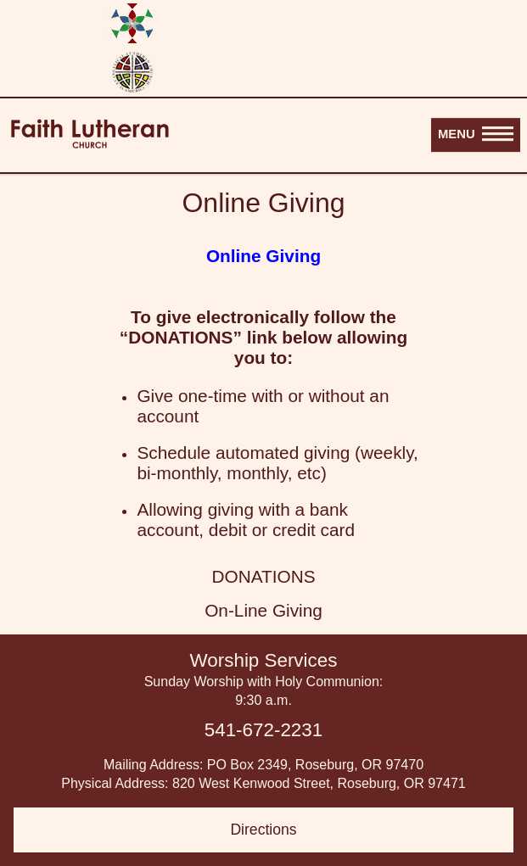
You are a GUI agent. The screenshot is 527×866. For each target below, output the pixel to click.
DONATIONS (263, 576)
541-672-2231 (263, 729)
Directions (263, 829)
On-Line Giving (263, 610)
